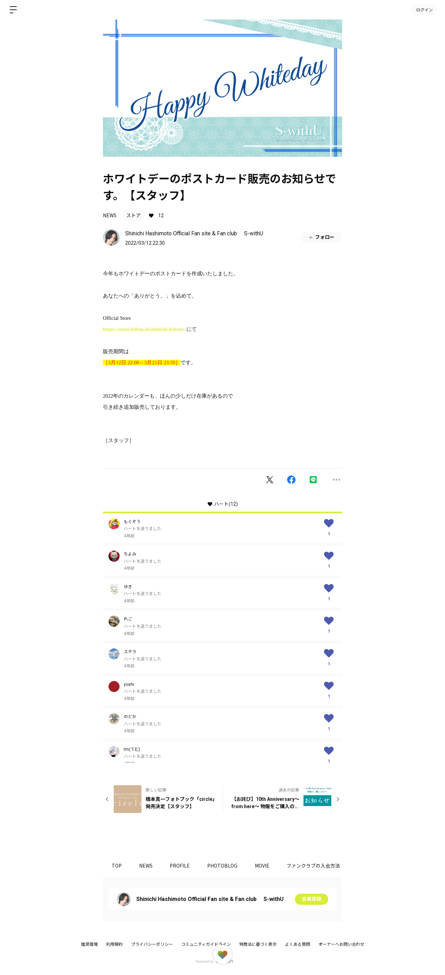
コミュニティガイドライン (206, 944)
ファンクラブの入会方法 (314, 865)
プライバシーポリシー (152, 944)
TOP (117, 865)
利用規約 (114, 944)
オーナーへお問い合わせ (341, 944)
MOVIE (262, 865)
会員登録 (311, 899)
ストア (133, 215)
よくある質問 (297, 944)
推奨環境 (89, 944)
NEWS (109, 215)
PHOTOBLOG (223, 865)
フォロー (321, 237)
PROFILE (180, 865)
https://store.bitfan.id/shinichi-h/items (144, 329)
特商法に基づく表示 (258, 944)
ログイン (424, 10)
